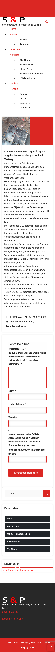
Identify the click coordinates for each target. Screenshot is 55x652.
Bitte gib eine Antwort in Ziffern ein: (26, 449)
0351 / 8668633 (10, 612)
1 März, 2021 (14, 316)
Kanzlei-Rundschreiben (18, 534)
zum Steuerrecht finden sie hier (18, 570)
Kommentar (15, 364)
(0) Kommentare (35, 316)
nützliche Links (14, 541)
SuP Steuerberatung (24, 321)
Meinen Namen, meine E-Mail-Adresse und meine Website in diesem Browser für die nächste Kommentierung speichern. (24, 440)
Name (12, 390)
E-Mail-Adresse (17, 404)
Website (12, 417)
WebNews (21, 326)
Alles (12, 326)
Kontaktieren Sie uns (14, 618)
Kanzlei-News (13, 526)
